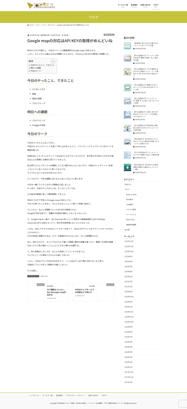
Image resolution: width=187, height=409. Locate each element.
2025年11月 (129, 246)
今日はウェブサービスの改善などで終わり (84, 291)
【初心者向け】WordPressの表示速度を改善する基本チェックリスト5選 (145, 167)
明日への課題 (35, 68)
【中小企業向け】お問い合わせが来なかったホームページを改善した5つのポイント (145, 114)
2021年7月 (128, 281)
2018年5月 (128, 347)
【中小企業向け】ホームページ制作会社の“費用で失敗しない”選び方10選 (145, 57)
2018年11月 (129, 317)
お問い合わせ (93, 395)
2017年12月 (129, 372)
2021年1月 (128, 286)
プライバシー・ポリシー (75, 395)
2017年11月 (129, 377)
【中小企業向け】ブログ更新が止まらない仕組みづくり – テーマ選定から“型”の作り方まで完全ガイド (145, 72)
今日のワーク (35, 71)
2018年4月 (128, 352)
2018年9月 (128, 327)
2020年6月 (128, 291)
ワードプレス (131, 214)
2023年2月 (128, 276)
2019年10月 (129, 296)
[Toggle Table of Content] (52, 61)
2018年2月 (128, 362)
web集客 (129, 204)
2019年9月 (128, 302)
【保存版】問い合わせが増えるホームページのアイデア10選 (145, 44)
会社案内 (59, 395)
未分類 (127, 229)
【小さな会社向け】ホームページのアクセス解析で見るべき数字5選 (146, 153)
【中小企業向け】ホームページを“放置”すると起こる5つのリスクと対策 (146, 100)
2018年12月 (129, 312)
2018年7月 (128, 337)
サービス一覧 (48, 395)
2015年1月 (128, 382)
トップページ (34, 395)
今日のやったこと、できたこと (42, 65)
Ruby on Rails (131, 194)
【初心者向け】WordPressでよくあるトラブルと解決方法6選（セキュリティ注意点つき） (146, 141)
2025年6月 (128, 271)
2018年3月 (128, 357)
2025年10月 (129, 251)
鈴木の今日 (109, 35)
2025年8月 (128, 261)
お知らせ (128, 184)
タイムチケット (42, 146)
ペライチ (81, 146)
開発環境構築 (131, 224)
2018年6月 (128, 342)
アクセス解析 (131, 209)
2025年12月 (129, 241)
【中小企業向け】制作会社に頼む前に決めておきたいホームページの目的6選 (145, 127)
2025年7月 (128, 266)
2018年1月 (128, 367)
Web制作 (129, 199)
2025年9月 (128, 256)
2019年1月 (128, 307)
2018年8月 (128, 332)
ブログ (127, 189)
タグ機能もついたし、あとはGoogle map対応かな (56, 292)
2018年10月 (129, 322)
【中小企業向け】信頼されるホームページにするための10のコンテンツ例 (145, 87)
